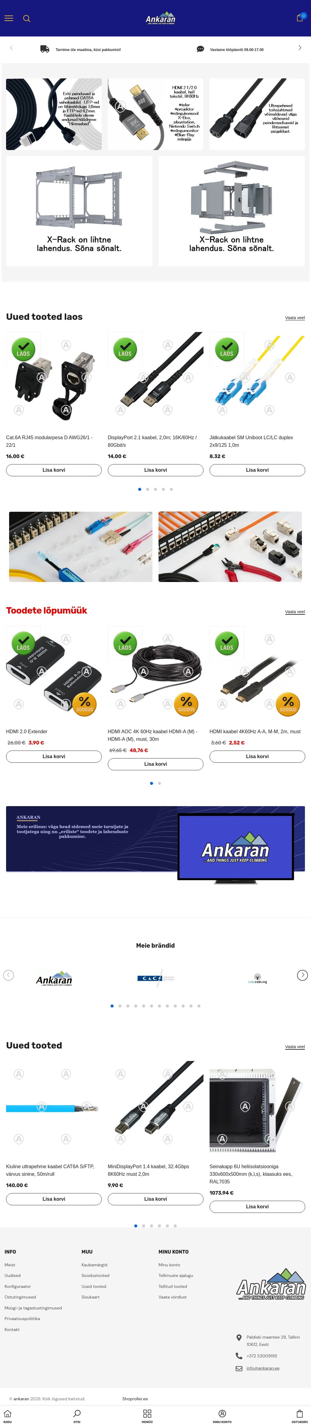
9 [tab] (175, 1006)
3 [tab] (155, 489)
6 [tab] (151, 1006)
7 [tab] (159, 1006)
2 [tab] (147, 489)
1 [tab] (139, 489)
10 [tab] (183, 1006)
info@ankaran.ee (263, 1368)
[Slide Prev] (11, 48)
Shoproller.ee (135, 1398)
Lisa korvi (54, 470)
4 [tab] (163, 489)
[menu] (9, 18)
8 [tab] (167, 1006)
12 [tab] (198, 1006)
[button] (76, 1417)
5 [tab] (171, 489)
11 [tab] (191, 1006)
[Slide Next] (299, 48)
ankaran (21, 1398)
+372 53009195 (262, 1356)
